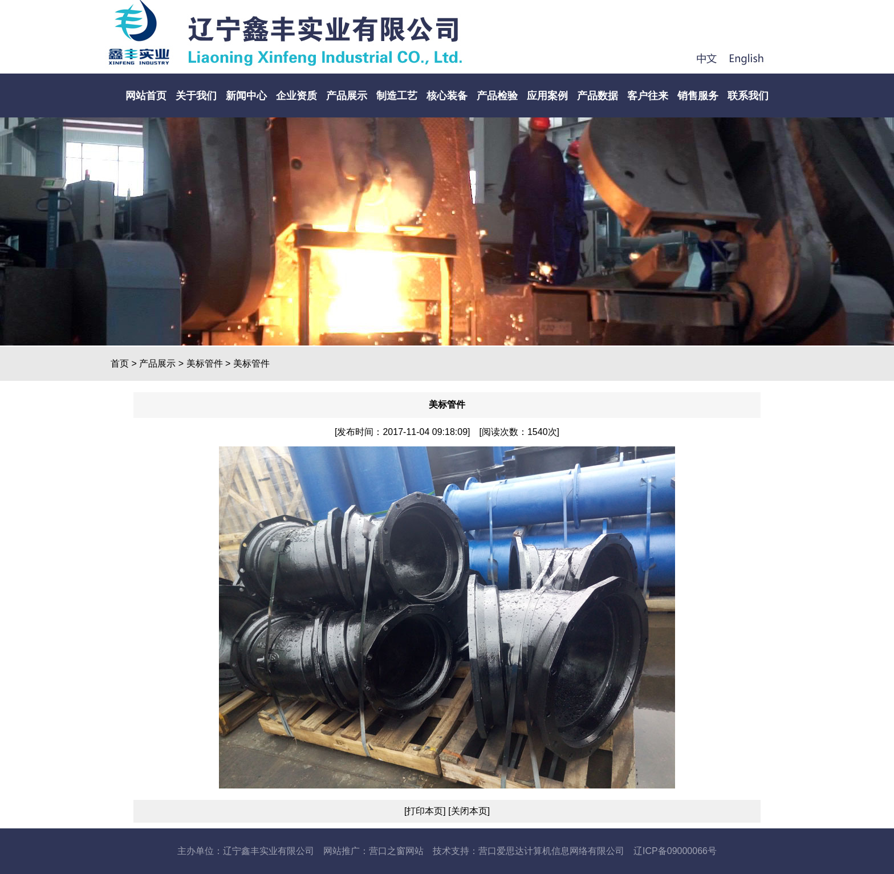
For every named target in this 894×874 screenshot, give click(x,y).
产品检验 (497, 95)
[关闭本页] (468, 811)
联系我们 (748, 95)
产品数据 (597, 95)
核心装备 (447, 95)
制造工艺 (396, 95)
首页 (120, 363)
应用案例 (547, 95)
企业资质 (296, 95)
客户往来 (647, 95)
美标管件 (204, 363)
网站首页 (145, 95)
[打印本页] (425, 811)
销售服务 (697, 95)
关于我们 (196, 95)
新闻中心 (246, 95)
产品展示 (346, 95)
